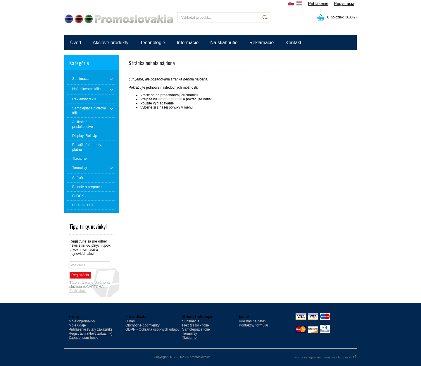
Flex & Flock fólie (195, 325)
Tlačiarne (189, 338)
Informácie (188, 42)
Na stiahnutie (223, 42)
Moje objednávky (82, 321)
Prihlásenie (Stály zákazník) (90, 329)
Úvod (75, 42)
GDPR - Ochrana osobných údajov (152, 329)
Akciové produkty (110, 42)
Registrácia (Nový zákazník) (90, 333)
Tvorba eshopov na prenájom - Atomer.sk (325, 357)
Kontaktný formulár (253, 325)
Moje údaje (77, 325)
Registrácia (344, 3)
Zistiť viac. (77, 291)
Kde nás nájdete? (252, 321)
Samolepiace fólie (196, 329)
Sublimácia (190, 321)
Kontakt (293, 42)
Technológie (152, 42)
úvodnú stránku (170, 99)
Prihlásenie (318, 3)
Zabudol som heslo (83, 338)
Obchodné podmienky (142, 325)
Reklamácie (261, 42)
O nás (130, 321)
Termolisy (189, 333)
